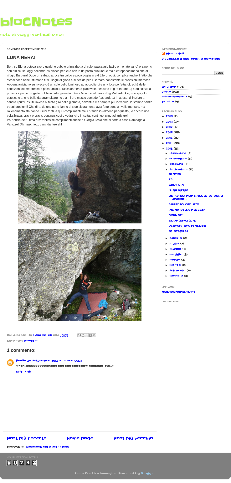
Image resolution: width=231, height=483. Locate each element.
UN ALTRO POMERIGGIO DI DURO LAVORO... (196, 197)
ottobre (176, 164)
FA (171, 179)
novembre (178, 159)
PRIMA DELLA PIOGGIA (187, 210)
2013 (170, 148)
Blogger (148, 473)
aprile (175, 260)
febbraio (178, 270)
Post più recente (26, 438)
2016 (170, 132)
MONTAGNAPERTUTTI (178, 292)
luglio (174, 244)
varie (166, 92)
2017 (170, 127)
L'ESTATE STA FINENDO (187, 226)
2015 (170, 138)
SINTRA (175, 174)
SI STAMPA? (178, 231)
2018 (170, 122)
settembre (179, 169)
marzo (175, 265)
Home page (80, 438)
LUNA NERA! (178, 190)
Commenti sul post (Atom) (47, 447)
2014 (170, 143)
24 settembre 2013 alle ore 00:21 (54, 361)
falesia (168, 102)
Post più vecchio (133, 438)
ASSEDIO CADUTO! (184, 204)
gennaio (176, 276)
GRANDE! (175, 215)
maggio (176, 254)
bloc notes (175, 54)
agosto (176, 238)
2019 (170, 116)
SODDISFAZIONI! (183, 220)
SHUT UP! (176, 185)
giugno (175, 249)
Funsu (21, 361)
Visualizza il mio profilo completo (191, 59)
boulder (31, 341)
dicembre (178, 153)
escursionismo (174, 97)
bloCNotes (36, 22)
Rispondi (23, 371)
